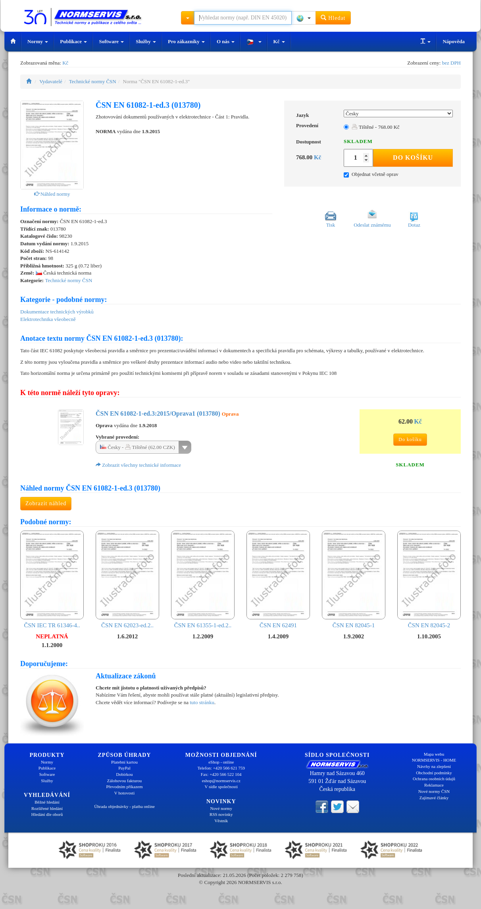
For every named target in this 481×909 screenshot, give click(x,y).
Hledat (333, 17)
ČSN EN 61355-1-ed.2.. (203, 579)
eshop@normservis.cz (221, 780)
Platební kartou (124, 762)
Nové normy (221, 808)
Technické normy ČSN (92, 81)
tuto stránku (202, 702)
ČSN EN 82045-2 (429, 579)
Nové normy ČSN (434, 791)
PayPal (124, 768)
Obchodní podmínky (434, 772)
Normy (37, 41)
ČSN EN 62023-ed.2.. (127, 579)
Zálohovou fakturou (124, 780)
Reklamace (434, 785)
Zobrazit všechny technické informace (138, 465)
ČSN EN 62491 (278, 579)
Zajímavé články (434, 797)
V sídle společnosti (221, 786)
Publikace (73, 41)
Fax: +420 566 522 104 (221, 774)
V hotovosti (124, 793)
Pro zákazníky (186, 41)
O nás (226, 41)
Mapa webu (434, 754)
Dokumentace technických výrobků (57, 312)
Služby (146, 41)
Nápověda (454, 41)
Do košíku (413, 157)
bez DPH (451, 63)
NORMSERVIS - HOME (434, 760)
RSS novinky (221, 814)
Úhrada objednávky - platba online (124, 806)
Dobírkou (124, 774)
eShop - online (221, 762)
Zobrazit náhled (45, 503)
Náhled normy (52, 194)
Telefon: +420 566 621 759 (221, 768)
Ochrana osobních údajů (434, 778)
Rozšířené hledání (47, 808)
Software (111, 41)
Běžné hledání (47, 802)
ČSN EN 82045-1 (353, 579)
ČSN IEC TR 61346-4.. (52, 579)
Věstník (221, 820)
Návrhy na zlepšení (434, 766)
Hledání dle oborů (47, 814)
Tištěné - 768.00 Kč (376, 127)
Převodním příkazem (124, 786)
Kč (279, 41)
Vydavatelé (50, 81)
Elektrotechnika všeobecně (48, 319)
